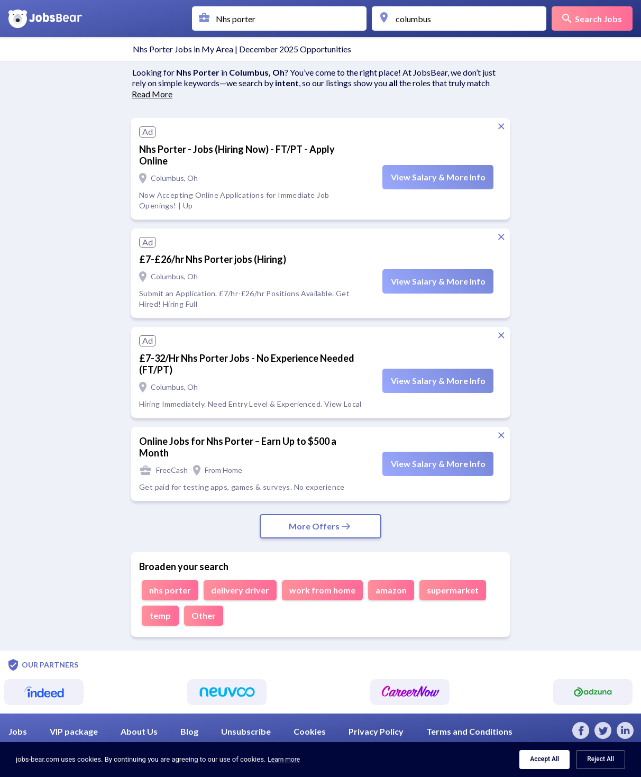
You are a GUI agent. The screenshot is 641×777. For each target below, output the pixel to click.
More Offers (320, 526)
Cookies (310, 731)
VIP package (74, 731)
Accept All (544, 759)
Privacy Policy (377, 731)
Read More (152, 94)
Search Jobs (592, 19)
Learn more (284, 759)
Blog (190, 731)
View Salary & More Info (438, 177)
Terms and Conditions (469, 731)
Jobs (18, 731)
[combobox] (282, 18)
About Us (140, 731)
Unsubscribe (246, 731)
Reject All (600, 759)
